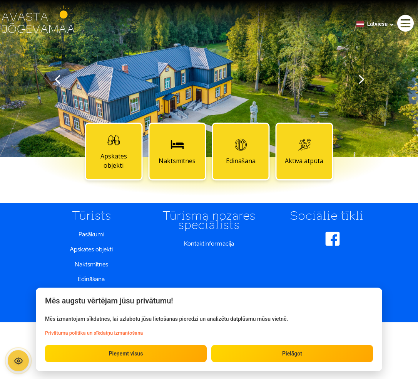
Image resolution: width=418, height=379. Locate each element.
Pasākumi (91, 234)
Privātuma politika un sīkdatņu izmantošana (94, 333)
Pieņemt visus (126, 353)
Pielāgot (292, 353)
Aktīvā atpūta (304, 151)
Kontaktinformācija (209, 243)
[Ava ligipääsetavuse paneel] (18, 360)
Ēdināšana (241, 151)
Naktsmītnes (177, 151)
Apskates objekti (113, 151)
